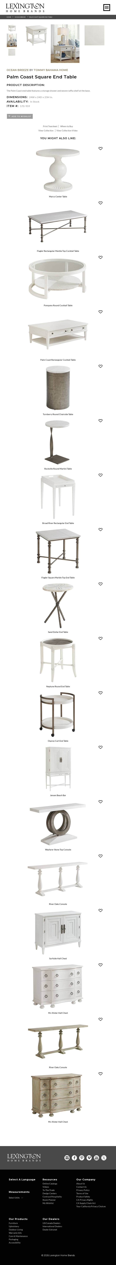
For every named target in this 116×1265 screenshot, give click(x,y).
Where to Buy (66, 126)
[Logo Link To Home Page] (25, 11)
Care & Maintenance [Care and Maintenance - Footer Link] (18, 1235)
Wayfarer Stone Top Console (58, 849)
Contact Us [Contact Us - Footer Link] (81, 1186)
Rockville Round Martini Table (58, 468)
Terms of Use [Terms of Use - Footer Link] (82, 1193)
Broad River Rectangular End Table (58, 523)
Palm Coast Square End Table (40, 17)
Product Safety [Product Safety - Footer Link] (83, 1196)
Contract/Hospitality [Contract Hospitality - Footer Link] (52, 1196)
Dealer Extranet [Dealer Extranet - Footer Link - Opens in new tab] (50, 1229)
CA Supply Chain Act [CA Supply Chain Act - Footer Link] (86, 1202)
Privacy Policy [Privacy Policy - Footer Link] (82, 1189)
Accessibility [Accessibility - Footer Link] (14, 1242)
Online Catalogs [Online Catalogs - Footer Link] (50, 1183)
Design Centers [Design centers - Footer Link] (50, 1193)
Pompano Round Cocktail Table (58, 305)
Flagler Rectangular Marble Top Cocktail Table (58, 251)
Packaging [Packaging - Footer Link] (13, 1239)
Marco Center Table (58, 196)
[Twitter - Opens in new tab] (103, 1157)
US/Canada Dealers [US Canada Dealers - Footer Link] (51, 1222)
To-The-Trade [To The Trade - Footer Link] (49, 1189)
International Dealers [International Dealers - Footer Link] (52, 1226)
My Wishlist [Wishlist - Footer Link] (48, 1202)
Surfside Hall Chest (58, 958)
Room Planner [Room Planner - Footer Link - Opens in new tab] (49, 1199)
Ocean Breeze (20, 17)
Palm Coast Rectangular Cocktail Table (58, 360)
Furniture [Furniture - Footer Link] (13, 1222)
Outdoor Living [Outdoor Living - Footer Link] (16, 1229)
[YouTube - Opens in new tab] (96, 1157)
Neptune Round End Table (58, 686)
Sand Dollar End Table (58, 632)
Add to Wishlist (20, 116)
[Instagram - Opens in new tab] (67, 1157)
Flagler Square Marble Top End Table (58, 577)
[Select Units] (16, 1197)
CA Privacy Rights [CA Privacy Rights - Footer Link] (84, 1199)
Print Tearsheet (50, 126)
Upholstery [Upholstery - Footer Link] (14, 1226)
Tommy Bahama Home (51, 70)
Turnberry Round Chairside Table (58, 414)
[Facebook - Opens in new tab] (74, 1157)
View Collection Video (67, 130)
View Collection (46, 130)
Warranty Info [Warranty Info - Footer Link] (15, 1232)
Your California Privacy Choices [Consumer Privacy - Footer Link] (91, 1206)
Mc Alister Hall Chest (58, 1012)
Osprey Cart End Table (58, 740)
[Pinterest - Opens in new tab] (81, 1157)
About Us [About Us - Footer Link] (80, 1183)
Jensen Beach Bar (58, 795)
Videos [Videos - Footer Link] (46, 1186)
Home (9, 17)
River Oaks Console (58, 904)
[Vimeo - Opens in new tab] (89, 1157)
